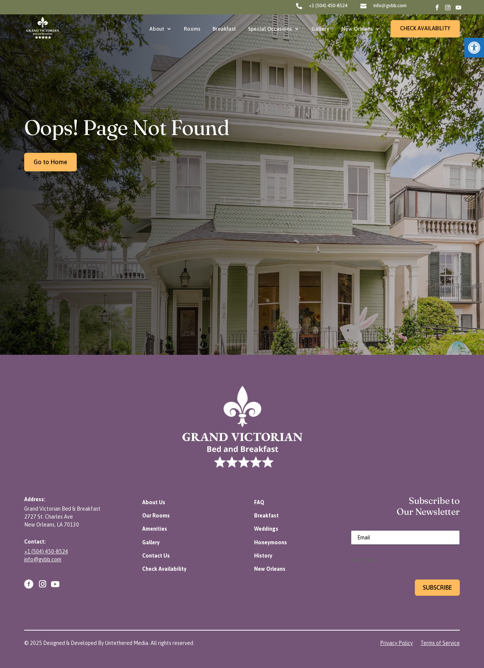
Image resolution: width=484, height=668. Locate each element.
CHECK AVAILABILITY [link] (425, 28)
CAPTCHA (363, 561)
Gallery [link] (320, 29)
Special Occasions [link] (270, 29)
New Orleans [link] (357, 29)
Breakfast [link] (224, 29)
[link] (474, 47)
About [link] (156, 29)
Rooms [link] (192, 29)
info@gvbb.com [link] (389, 5)
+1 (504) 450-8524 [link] (328, 5)
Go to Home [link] (50, 161)
